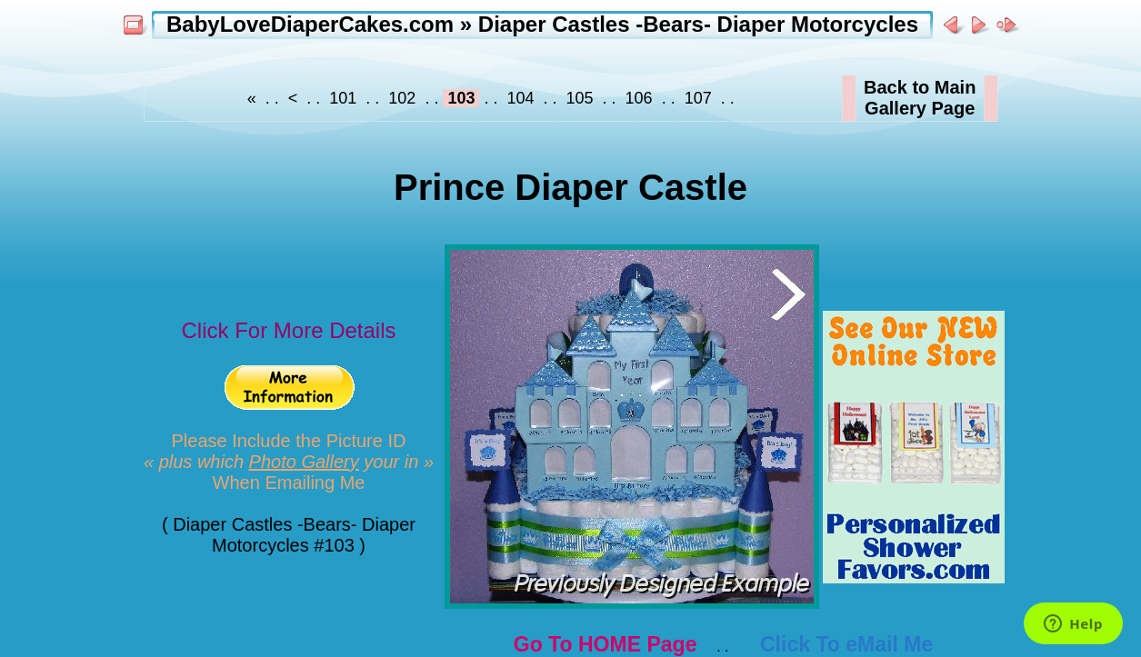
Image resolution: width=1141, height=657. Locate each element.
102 (402, 98)
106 (639, 98)
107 (698, 98)
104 (520, 98)
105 (580, 98)
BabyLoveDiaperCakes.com (310, 24)
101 (343, 98)
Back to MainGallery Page (920, 97)
